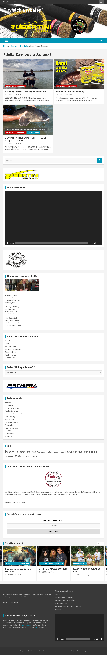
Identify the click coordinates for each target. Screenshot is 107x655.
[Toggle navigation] (6, 40)
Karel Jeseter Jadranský (16, 86)
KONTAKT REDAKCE (10, 603)
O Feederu (9, 405)
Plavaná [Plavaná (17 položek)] (69, 451)
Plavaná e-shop (11, 358)
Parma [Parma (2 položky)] (62, 452)
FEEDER (8, 403)
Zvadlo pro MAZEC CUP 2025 (53, 569)
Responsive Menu (101, 2)
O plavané (8, 431)
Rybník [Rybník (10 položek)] (86, 451)
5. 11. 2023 (9, 95)
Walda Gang (9, 436)
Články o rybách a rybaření (65, 600)
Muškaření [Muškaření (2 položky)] (56, 452)
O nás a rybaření (61, 603)
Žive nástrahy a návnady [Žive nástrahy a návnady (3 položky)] (29, 456)
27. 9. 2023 (60, 95)
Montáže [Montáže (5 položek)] (49, 452)
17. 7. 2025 (76, 575)
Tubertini (8, 341)
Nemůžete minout (14, 543)
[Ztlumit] (95, 243)
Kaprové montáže (11, 428)
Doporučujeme (10, 352)
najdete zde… (27, 625)
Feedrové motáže (11, 411)
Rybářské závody (80, 563)
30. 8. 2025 (9, 575)
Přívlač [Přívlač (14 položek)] (78, 451)
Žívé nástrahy (10, 417)
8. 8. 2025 (42, 572)
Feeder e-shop (10, 355)
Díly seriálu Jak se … (12, 422)
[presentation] (98, 543)
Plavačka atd (9, 434)
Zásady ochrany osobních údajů (62, 651)
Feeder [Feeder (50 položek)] (10, 451)
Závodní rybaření (11, 346)
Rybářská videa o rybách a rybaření (68, 606)
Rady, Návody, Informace (64, 597)
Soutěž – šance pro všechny (70, 91)
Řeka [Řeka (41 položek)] (17, 456)
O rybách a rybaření (23, 10)
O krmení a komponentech (15, 414)
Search (99, 160)
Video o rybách (33, 132)
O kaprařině (9, 425)
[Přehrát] (8, 243)
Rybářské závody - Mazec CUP (17, 563)
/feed (36, 628)
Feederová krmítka (12, 408)
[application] (53, 218)
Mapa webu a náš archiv (64, 591)
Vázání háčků (10, 420)
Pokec (57, 594)
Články (7, 344)
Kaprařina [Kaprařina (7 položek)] (41, 452)
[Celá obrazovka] (99, 243)
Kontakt (58, 609)
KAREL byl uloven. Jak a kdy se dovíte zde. (26, 91)
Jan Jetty (18, 95)
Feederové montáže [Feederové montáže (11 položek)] (26, 451)
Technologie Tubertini (13, 349)
